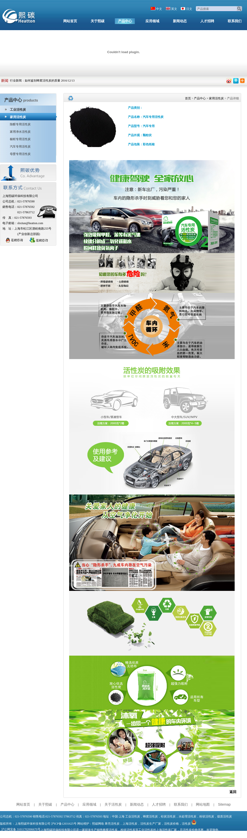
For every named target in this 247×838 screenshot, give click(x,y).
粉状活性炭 (206, 816)
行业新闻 (16, 80)
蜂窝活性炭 (150, 816)
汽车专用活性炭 (20, 146)
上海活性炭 (130, 823)
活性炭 (186, 823)
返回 (232, 792)
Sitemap (224, 804)
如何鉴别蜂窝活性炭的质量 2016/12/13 (50, 80)
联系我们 (235, 21)
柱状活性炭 (168, 816)
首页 (188, 98)
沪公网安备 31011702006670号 (21, 829)
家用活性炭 (18, 117)
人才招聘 (207, 21)
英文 (174, 9)
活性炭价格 (171, 823)
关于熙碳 (97, 21)
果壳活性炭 (112, 823)
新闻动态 (180, 21)
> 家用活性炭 (215, 98)
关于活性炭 (113, 804)
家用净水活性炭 (20, 131)
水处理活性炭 (187, 816)
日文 (189, 9)
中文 (159, 9)
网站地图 (203, 804)
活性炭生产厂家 (150, 823)
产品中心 (125, 21)
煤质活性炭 (224, 816)
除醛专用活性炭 (20, 124)
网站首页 (70, 21)
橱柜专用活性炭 (20, 139)
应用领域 (152, 21)
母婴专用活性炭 (20, 154)
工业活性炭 (18, 109)
